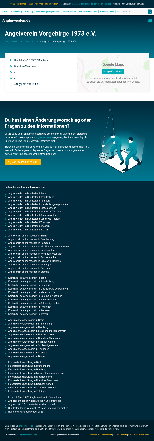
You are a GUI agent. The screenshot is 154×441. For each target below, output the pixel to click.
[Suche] (150, 11)
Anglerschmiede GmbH (28, 435)
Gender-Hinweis (120, 435)
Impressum (95, 435)
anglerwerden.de (44, 137)
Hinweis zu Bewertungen (138, 435)
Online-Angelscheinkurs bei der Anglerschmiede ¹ (91, 4)
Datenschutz (106, 435)
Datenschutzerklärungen (113, 81)
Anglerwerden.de (16, 20)
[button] (150, 20)
